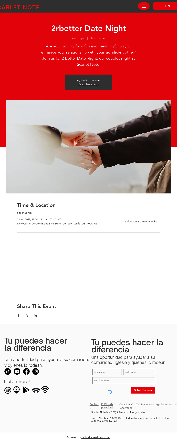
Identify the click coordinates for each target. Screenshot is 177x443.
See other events (88, 84)
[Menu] (144, 6)
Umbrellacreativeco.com (95, 437)
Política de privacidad (107, 406)
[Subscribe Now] (143, 390)
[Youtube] (17, 371)
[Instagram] (35, 371)
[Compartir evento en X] (27, 315)
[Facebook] (26, 371)
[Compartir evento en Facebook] (18, 315)
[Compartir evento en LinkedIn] (35, 315)
